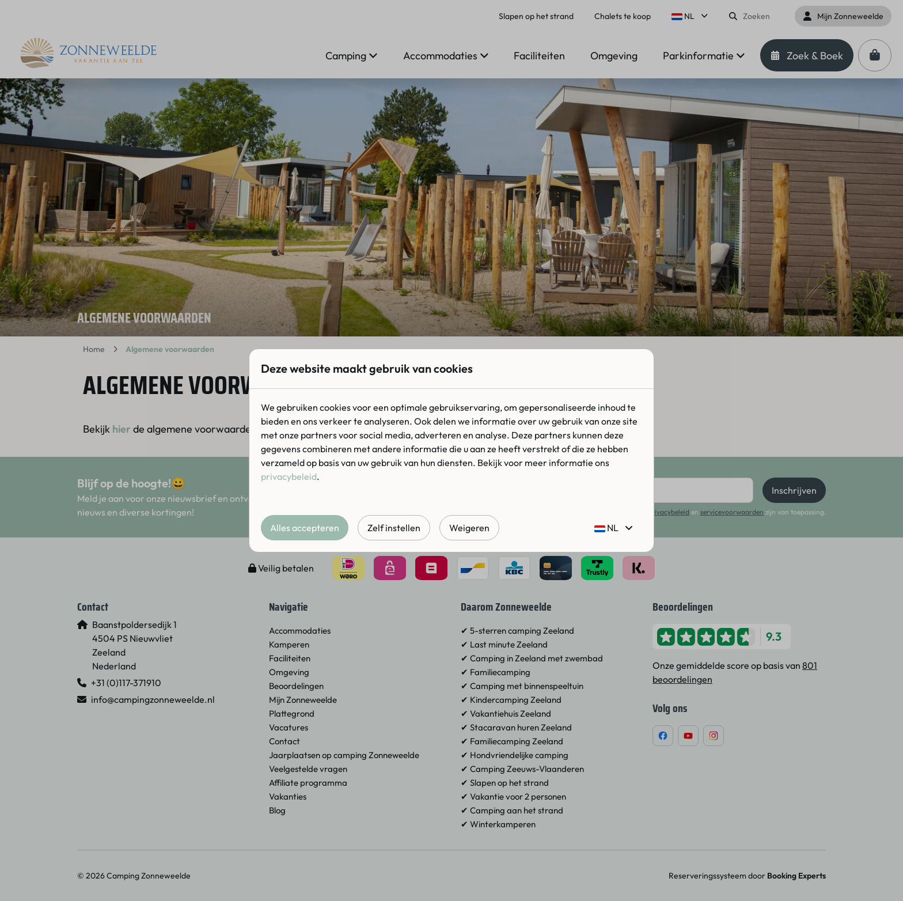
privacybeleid (289, 476)
